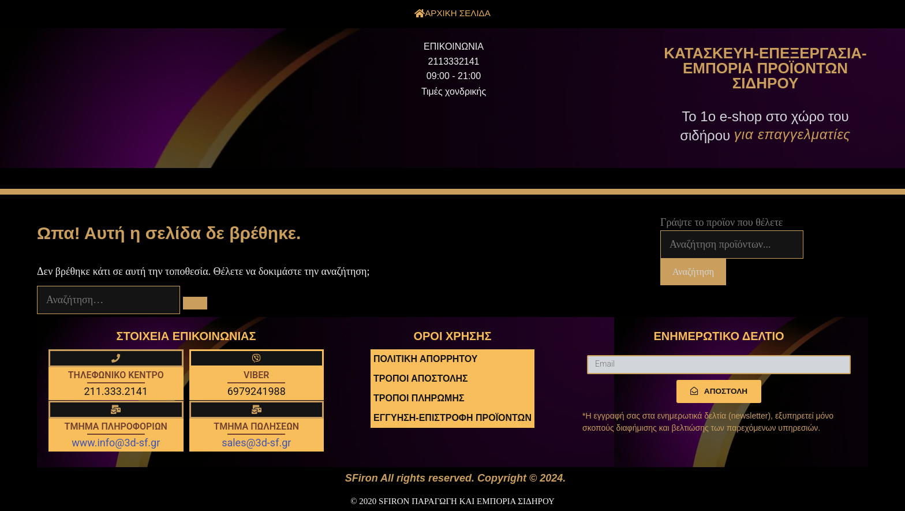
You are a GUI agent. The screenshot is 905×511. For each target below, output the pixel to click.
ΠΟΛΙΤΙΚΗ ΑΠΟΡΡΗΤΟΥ (425, 359)
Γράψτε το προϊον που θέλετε (721, 222)
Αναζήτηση (693, 272)
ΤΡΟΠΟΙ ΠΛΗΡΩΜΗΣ (419, 398)
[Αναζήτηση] (195, 303)
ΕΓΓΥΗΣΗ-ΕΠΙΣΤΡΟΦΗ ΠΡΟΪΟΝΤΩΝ (452, 418)
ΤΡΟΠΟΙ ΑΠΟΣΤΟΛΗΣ (420, 378)
